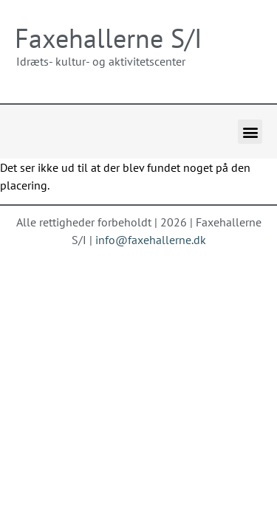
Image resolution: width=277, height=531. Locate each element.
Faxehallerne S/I (108, 38)
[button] (250, 131)
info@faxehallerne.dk (150, 239)
